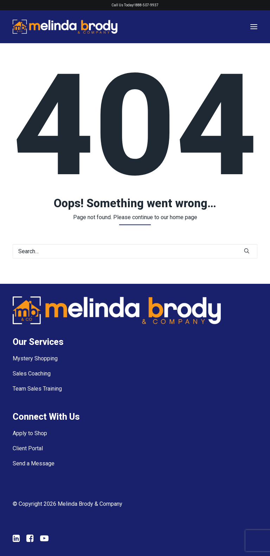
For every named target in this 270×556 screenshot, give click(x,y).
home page (183, 217)
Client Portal (28, 448)
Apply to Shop (30, 433)
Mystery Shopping (35, 358)
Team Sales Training (37, 388)
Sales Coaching (32, 373)
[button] (246, 250)
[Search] (135, 251)
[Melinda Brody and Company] (65, 27)
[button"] (16, 540)
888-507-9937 (147, 5)
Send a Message (33, 463)
